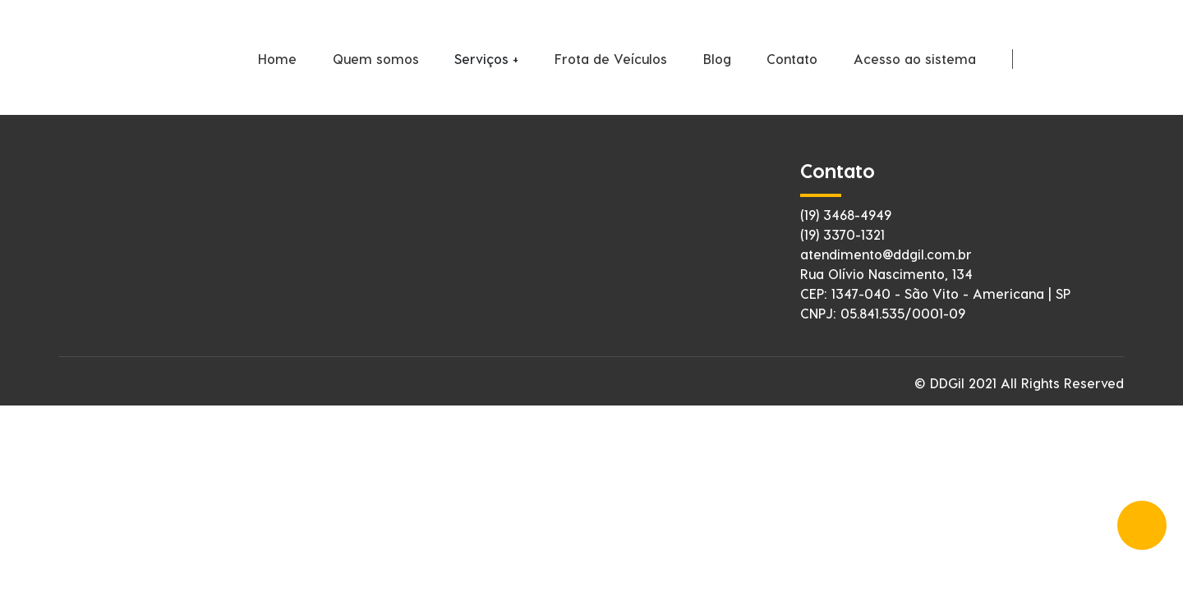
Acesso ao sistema (915, 58)
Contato (791, 58)
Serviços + (486, 58)
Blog (717, 58)
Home (277, 58)
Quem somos (376, 58)
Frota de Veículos (611, 58)
